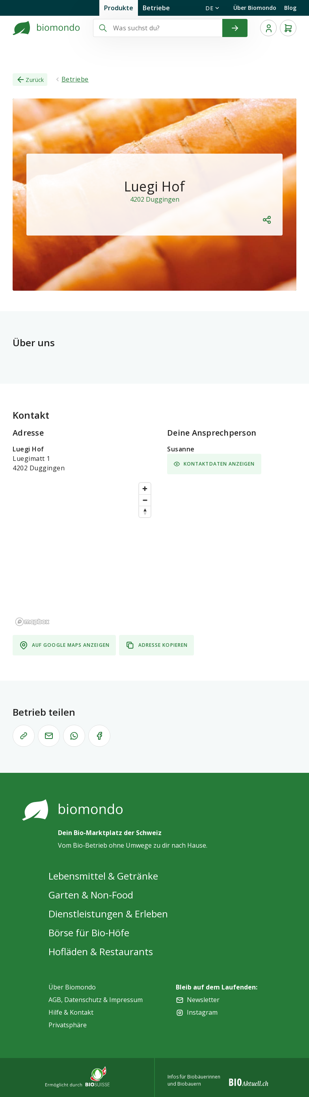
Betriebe (156, 8)
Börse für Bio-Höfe (88, 932)
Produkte (118, 8)
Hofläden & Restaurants (100, 951)
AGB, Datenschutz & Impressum (95, 999)
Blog (290, 7)
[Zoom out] (145, 500)
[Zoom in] (145, 488)
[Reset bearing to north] (145, 511)
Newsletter (203, 999)
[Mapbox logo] (32, 621)
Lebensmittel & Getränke (103, 875)
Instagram (202, 1012)
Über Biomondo (254, 7)
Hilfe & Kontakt (70, 1012)
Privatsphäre (67, 1025)
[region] (83, 554)
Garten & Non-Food (90, 894)
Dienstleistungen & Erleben (108, 913)
